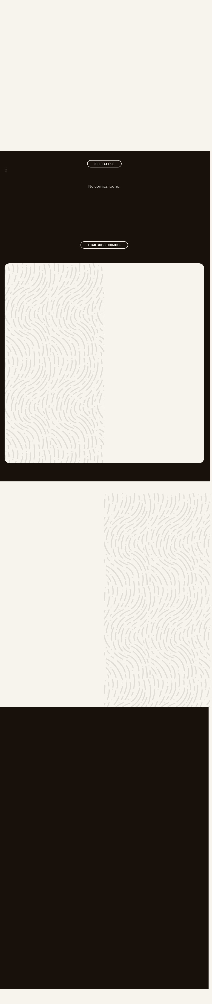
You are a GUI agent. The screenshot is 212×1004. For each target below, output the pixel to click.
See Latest (108, 163)
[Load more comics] (104, 245)
